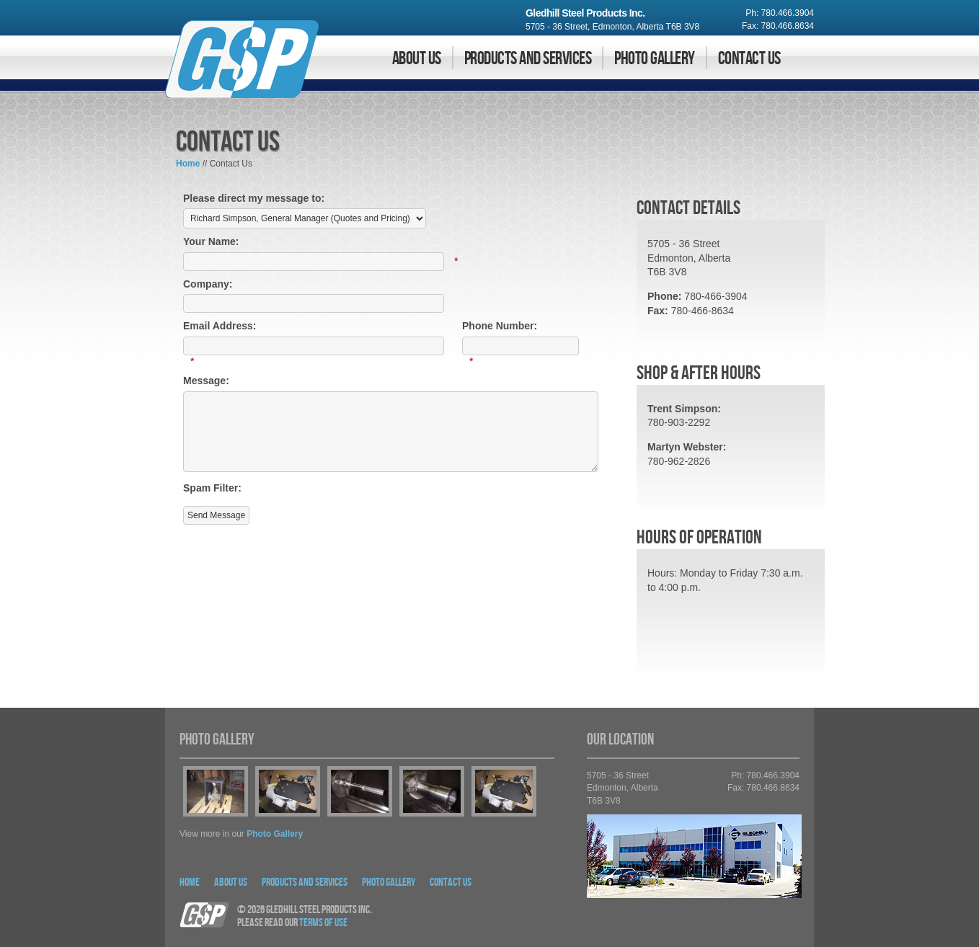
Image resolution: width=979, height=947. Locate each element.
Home (188, 164)
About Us (416, 59)
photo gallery (275, 834)
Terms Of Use (323, 923)
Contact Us (749, 59)
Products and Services (527, 59)
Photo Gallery (654, 59)
